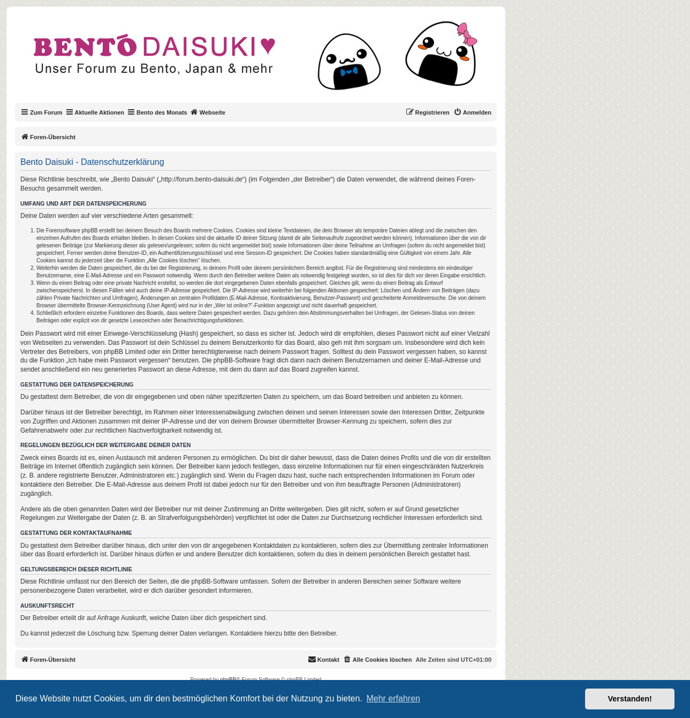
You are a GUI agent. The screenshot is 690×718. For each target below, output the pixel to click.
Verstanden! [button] (630, 698)
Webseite (207, 112)
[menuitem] (472, 112)
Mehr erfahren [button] (393, 698)
